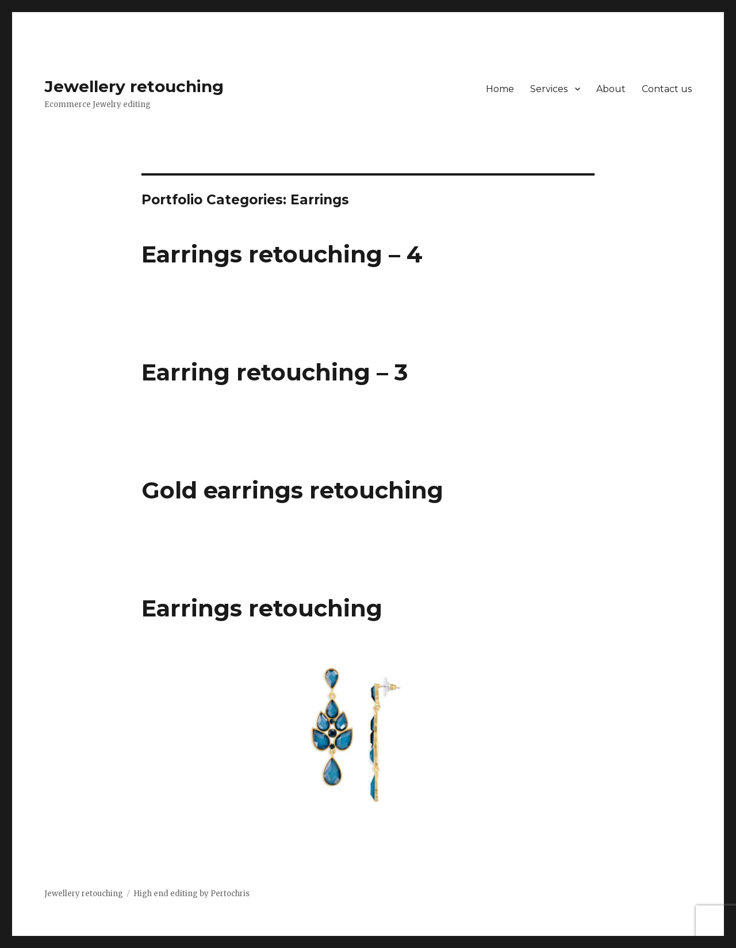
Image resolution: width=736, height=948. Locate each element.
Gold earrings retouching (292, 490)
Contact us (667, 88)
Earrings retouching (261, 608)
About (611, 88)
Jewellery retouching (134, 86)
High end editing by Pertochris (191, 893)
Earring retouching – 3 (274, 372)
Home (500, 88)
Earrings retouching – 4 (282, 254)
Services (549, 88)
